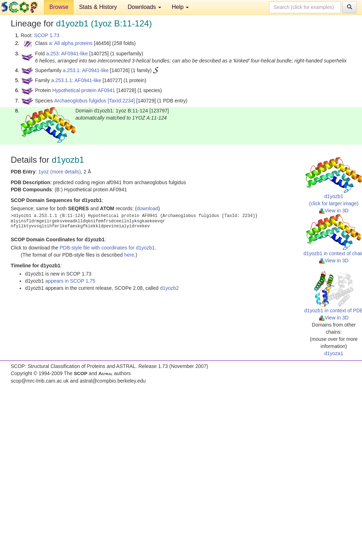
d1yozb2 (169, 288)
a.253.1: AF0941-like (86, 70)
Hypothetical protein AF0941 (83, 90)
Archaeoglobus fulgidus (80, 101)
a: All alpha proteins (71, 43)
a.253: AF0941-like (67, 53)
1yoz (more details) (59, 172)
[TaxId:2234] (121, 101)
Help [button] (180, 7)
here (129, 255)
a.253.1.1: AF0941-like (76, 80)
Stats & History (98, 7)
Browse (58, 7)
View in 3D (334, 210)
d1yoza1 (333, 353)
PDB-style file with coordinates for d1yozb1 (107, 248)
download (147, 208)
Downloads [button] (144, 7)
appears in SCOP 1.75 (70, 281)
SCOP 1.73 (46, 35)
